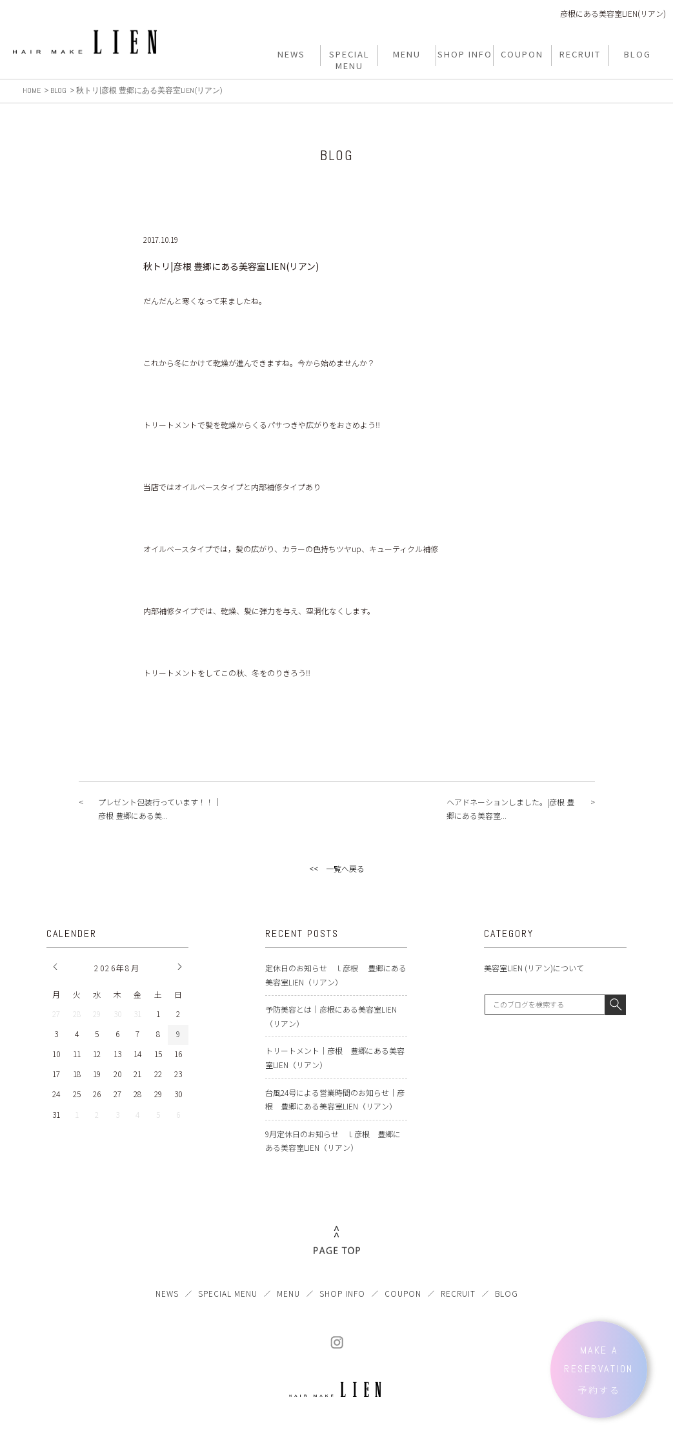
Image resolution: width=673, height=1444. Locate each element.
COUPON (403, 1293)
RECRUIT (458, 1293)
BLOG (506, 1293)
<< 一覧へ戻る (337, 868)
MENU (288, 1293)
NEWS (167, 1293)
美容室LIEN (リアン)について (534, 967)
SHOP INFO (342, 1293)
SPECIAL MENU (227, 1293)
